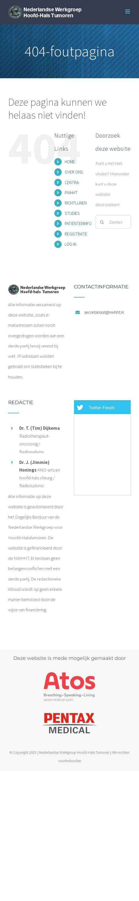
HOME (70, 161)
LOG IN (70, 244)
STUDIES (72, 213)
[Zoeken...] (113, 222)
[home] (36, 289)
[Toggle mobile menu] (128, 11)
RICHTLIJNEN (76, 203)
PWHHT (71, 192)
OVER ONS (74, 172)
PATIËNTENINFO (78, 223)
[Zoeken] (102, 222)
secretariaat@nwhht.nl (104, 312)
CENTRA (72, 182)
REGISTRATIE (76, 234)
